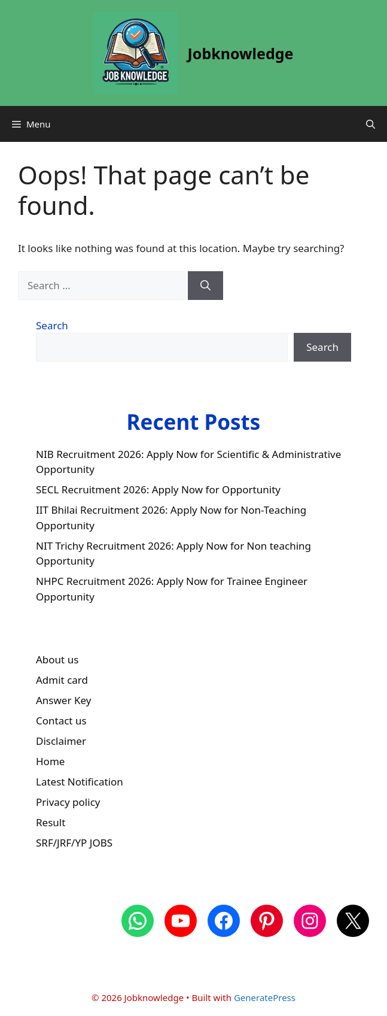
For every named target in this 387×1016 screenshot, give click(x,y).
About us (57, 659)
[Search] (205, 285)
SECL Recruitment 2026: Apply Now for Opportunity (158, 489)
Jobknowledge (241, 53)
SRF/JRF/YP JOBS (74, 843)
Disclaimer (61, 741)
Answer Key (63, 700)
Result (50, 822)
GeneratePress (264, 997)
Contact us (61, 720)
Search (52, 325)
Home (50, 761)
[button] (370, 124)
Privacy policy (68, 802)
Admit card (62, 680)
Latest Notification (79, 781)
